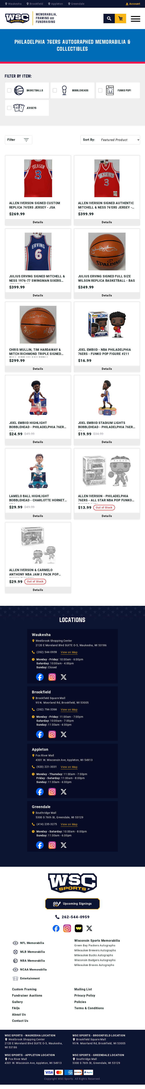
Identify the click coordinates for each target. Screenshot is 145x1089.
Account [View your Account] (133, 3)
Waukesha (41, 650)
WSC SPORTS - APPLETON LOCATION (30, 1059)
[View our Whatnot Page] (79, 943)
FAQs (16, 1012)
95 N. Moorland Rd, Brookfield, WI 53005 (62, 717)
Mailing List (83, 993)
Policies (80, 1006)
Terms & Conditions (89, 1012)
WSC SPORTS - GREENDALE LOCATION (98, 1059)
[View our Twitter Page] (64, 692)
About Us (19, 1019)
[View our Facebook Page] (40, 692)
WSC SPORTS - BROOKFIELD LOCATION (98, 1039)
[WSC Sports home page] (72, 899)
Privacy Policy (84, 999)
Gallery (17, 1006)
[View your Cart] (120, 18)
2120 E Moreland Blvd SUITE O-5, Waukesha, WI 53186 (71, 660)
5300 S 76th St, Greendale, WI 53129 (59, 832)
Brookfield (41, 707)
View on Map (69, 667)
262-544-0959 (72, 932)
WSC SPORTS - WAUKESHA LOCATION (30, 1039)
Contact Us (20, 1025)
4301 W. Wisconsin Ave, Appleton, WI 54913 (64, 775)
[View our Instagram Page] (52, 692)
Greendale (41, 822)
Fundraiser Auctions (27, 999)
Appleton (40, 764)
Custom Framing (24, 993)
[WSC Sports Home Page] (31, 18)
